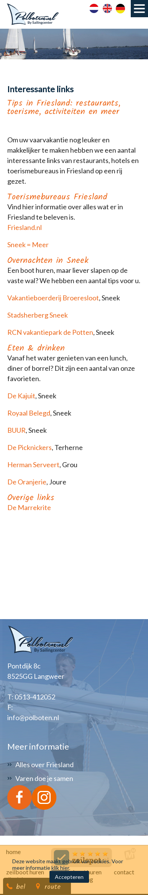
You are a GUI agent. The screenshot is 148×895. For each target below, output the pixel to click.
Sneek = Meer (28, 244)
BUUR (16, 430)
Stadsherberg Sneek (37, 315)
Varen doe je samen (44, 778)
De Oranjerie (26, 482)
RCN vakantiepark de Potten (50, 332)
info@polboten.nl (33, 717)
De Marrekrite (29, 507)
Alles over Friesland (44, 764)
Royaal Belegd (28, 413)
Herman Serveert (33, 464)
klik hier (60, 867)
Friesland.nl (24, 227)
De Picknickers (29, 447)
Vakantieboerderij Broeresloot (53, 297)
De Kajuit (21, 395)
